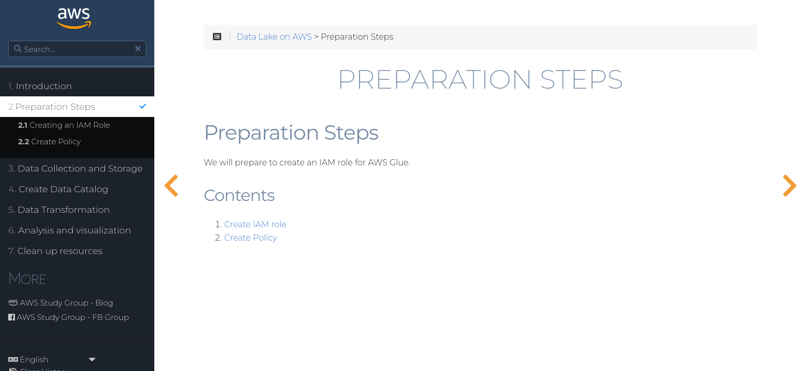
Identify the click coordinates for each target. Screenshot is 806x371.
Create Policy (49, 141)
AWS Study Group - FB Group (68, 317)
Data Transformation (59, 209)
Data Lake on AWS (274, 37)
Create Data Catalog (58, 188)
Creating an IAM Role (64, 125)
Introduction (40, 85)
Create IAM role (255, 224)
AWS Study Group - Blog (60, 303)
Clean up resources (55, 250)
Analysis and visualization (69, 230)
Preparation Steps (77, 106)
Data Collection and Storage (75, 168)
